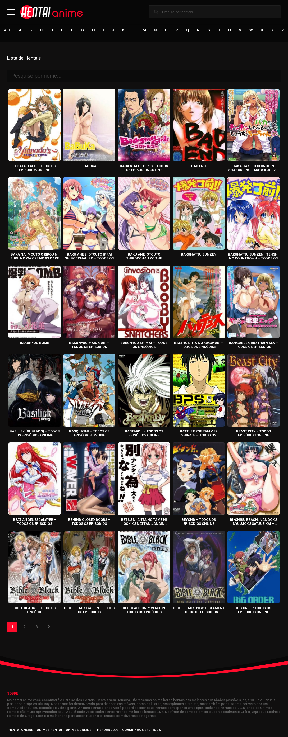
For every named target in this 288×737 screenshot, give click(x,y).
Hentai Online (20, 730)
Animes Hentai (49, 730)
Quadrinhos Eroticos (141, 730)
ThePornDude (106, 730)
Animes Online (78, 730)
